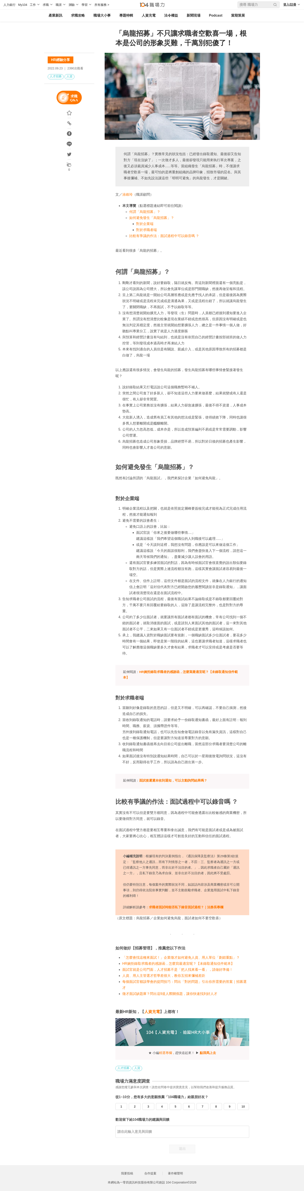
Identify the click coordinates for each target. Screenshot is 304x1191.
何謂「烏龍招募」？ (144, 212)
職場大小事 (102, 15)
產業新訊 (55, 15)
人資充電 (149, 15)
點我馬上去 (208, 1053)
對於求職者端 (146, 230)
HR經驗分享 (60, 60)
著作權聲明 (175, 1173)
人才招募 (56, 76)
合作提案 (150, 1173)
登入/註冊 (289, 4)
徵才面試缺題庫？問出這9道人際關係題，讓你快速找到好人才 (169, 994)
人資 (69, 76)
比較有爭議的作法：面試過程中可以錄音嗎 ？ (164, 236)
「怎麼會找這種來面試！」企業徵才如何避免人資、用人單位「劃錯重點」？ (181, 957)
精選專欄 (165, 1053)
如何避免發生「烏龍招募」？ (151, 218)
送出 (182, 1148)
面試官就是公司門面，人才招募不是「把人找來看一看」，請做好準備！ (177, 969)
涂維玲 (127, 194)
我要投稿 (127, 1173)
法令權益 (171, 15)
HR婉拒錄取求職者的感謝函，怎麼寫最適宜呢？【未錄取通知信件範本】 (178, 963)
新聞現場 (193, 15)
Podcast (215, 15)
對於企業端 (144, 224)
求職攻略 (78, 15)
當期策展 (238, 15)
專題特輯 (126, 15)
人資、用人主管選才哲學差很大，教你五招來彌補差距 (163, 975)
